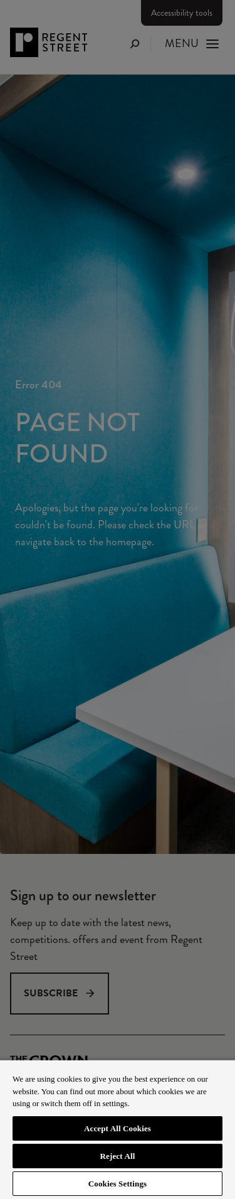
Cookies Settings (117, 1183)
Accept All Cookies (117, 1128)
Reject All (117, 1156)
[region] (117, 1129)
